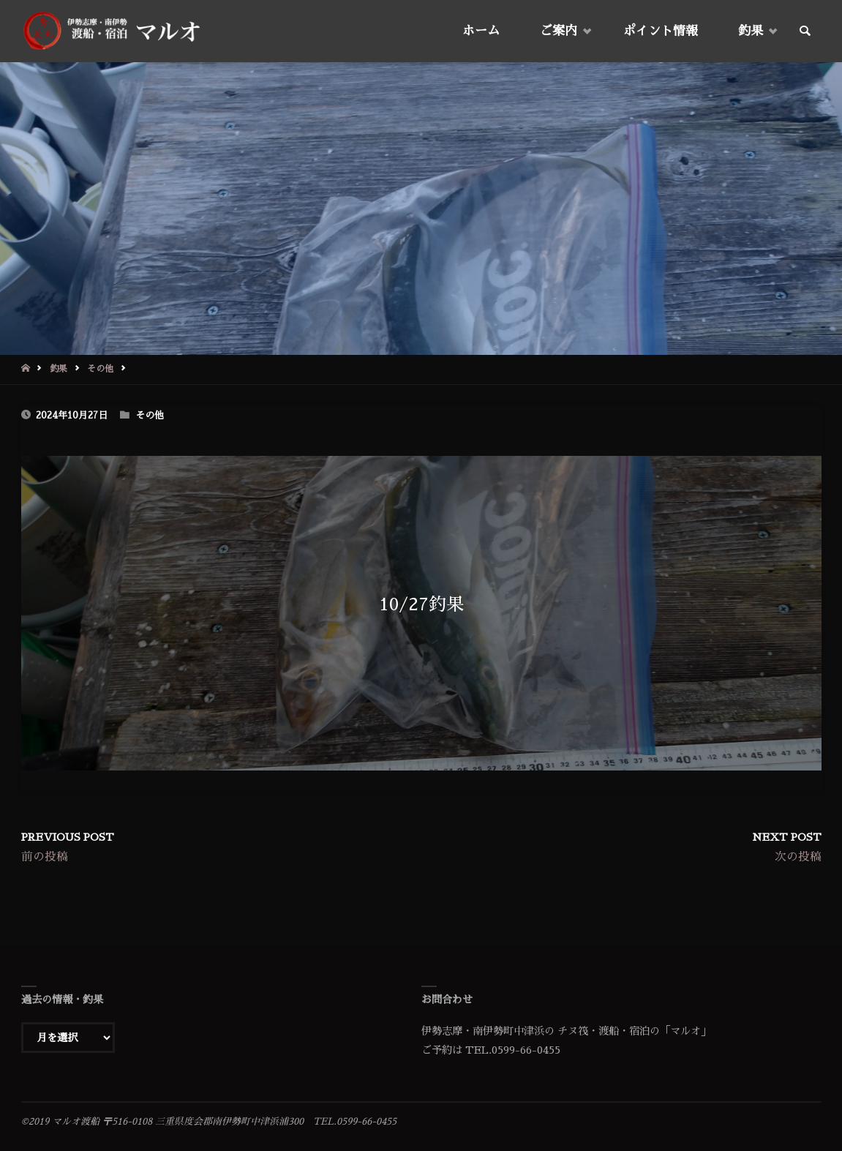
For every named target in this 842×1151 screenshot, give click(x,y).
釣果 (58, 368)
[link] (804, 31)
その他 (100, 368)
